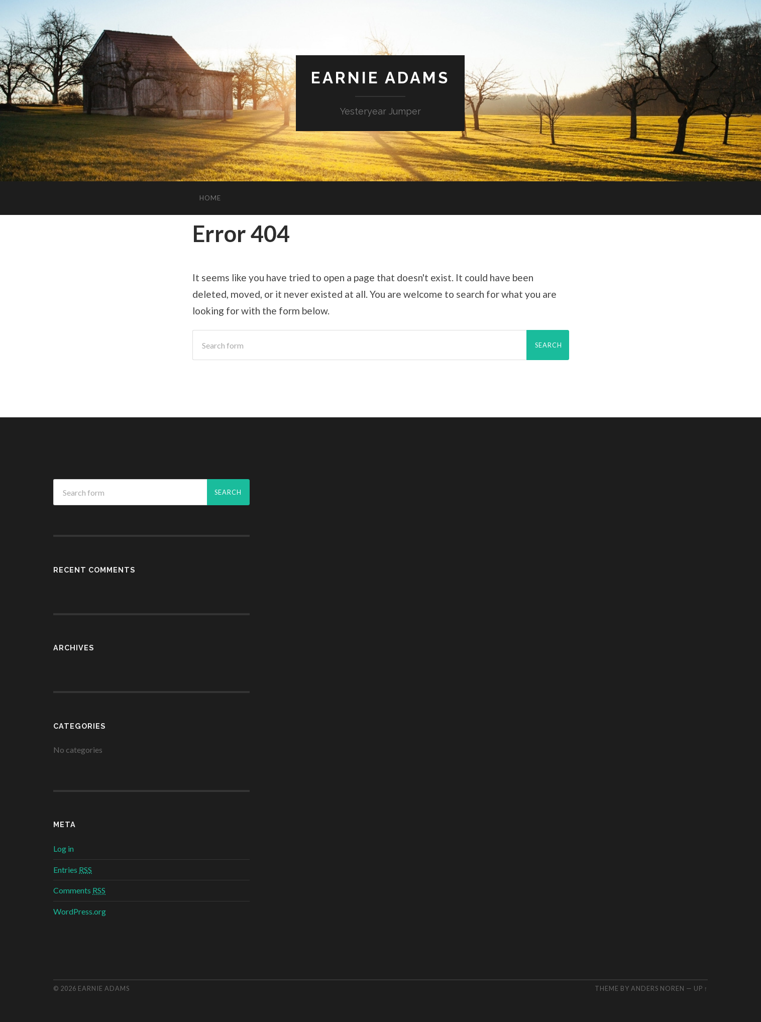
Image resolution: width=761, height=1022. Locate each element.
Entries (72, 869)
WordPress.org (79, 912)
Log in (63, 848)
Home (210, 198)
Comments (79, 890)
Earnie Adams (380, 78)
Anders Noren (658, 988)
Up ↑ (701, 988)
